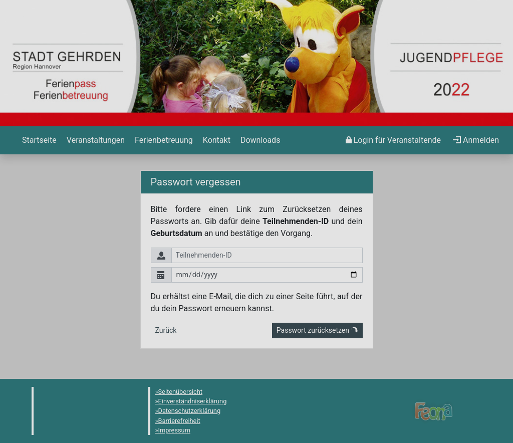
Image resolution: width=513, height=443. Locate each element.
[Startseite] (38, 140)
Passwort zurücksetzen (317, 330)
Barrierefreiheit (179, 420)
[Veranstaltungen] (95, 140)
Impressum (174, 430)
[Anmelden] (393, 140)
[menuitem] (38, 140)
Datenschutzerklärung (189, 410)
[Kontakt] (215, 140)
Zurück (166, 330)
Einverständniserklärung (192, 401)
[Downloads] (259, 140)
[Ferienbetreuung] (163, 140)
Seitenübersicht (180, 391)
